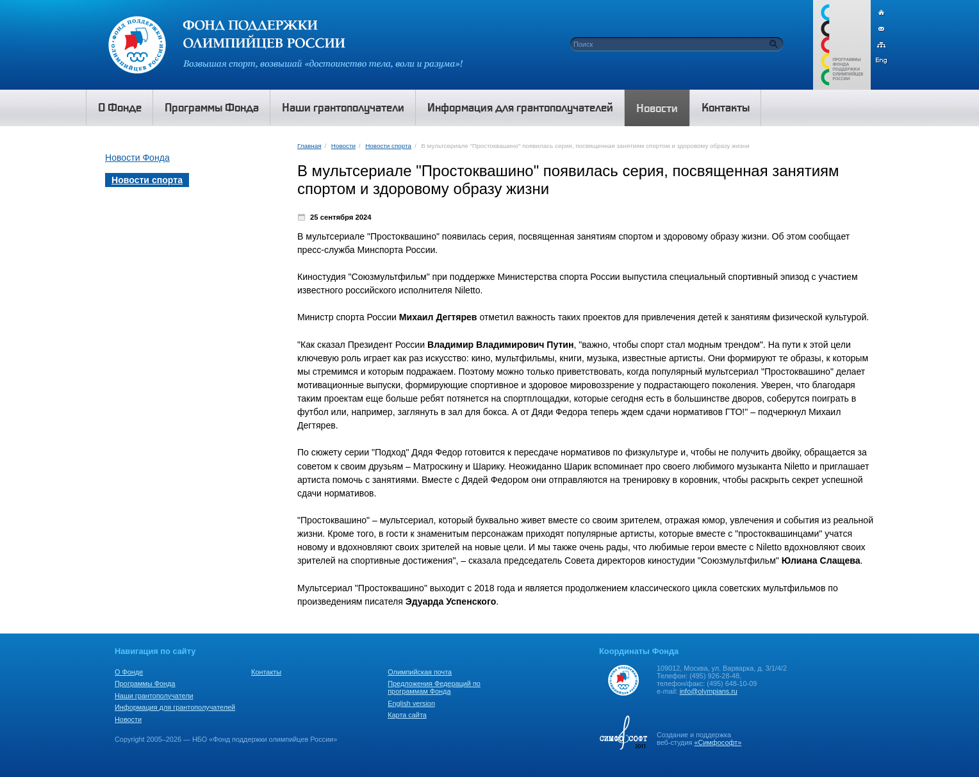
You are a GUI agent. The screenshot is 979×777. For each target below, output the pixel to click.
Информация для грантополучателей (175, 707)
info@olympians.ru (708, 691)
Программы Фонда (145, 683)
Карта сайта (407, 715)
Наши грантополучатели (154, 695)
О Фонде (129, 672)
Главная (309, 145)
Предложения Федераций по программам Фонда (434, 687)
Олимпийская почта (420, 672)
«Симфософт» (717, 742)
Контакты (266, 672)
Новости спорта (388, 145)
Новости (343, 145)
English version (411, 703)
